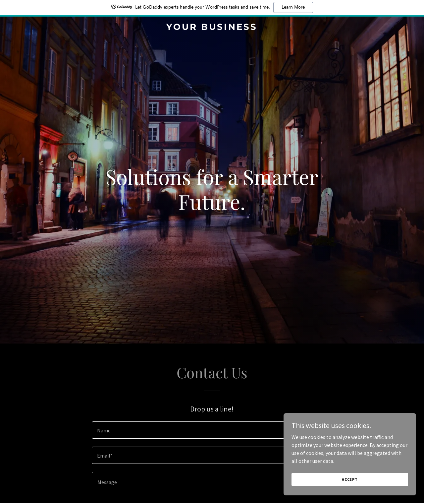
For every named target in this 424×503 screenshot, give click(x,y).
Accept (350, 479)
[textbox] (212, 430)
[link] (212, 28)
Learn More (293, 7)
